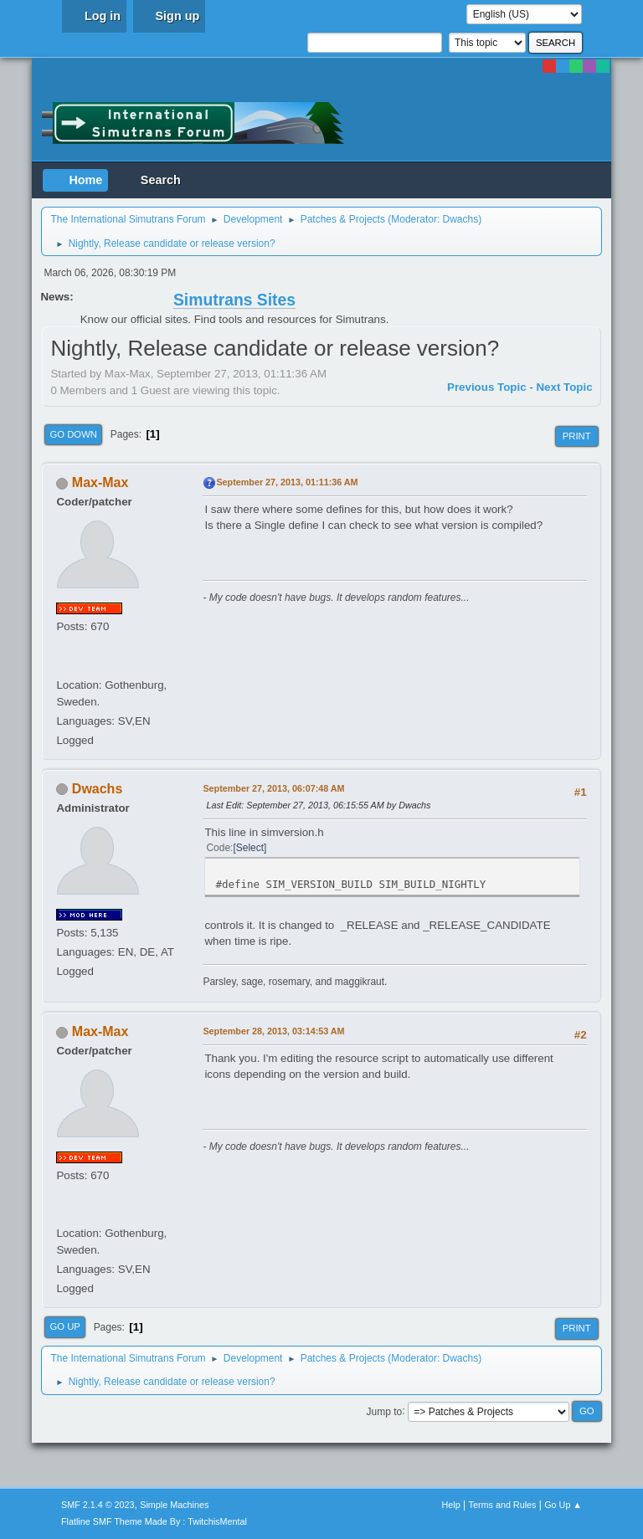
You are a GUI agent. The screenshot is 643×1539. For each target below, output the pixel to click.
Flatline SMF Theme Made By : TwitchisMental (154, 1521)
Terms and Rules (503, 1505)
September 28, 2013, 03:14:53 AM (273, 1031)
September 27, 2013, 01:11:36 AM (287, 482)
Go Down (73, 434)
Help (451, 1505)
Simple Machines (174, 1505)
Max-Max (100, 482)
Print (577, 436)
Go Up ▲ (563, 1505)
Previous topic (487, 387)
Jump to (385, 1411)
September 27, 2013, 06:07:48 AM (273, 788)
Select (250, 848)
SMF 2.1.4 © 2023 (98, 1505)
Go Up (64, 1326)
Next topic (564, 387)
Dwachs (461, 219)
